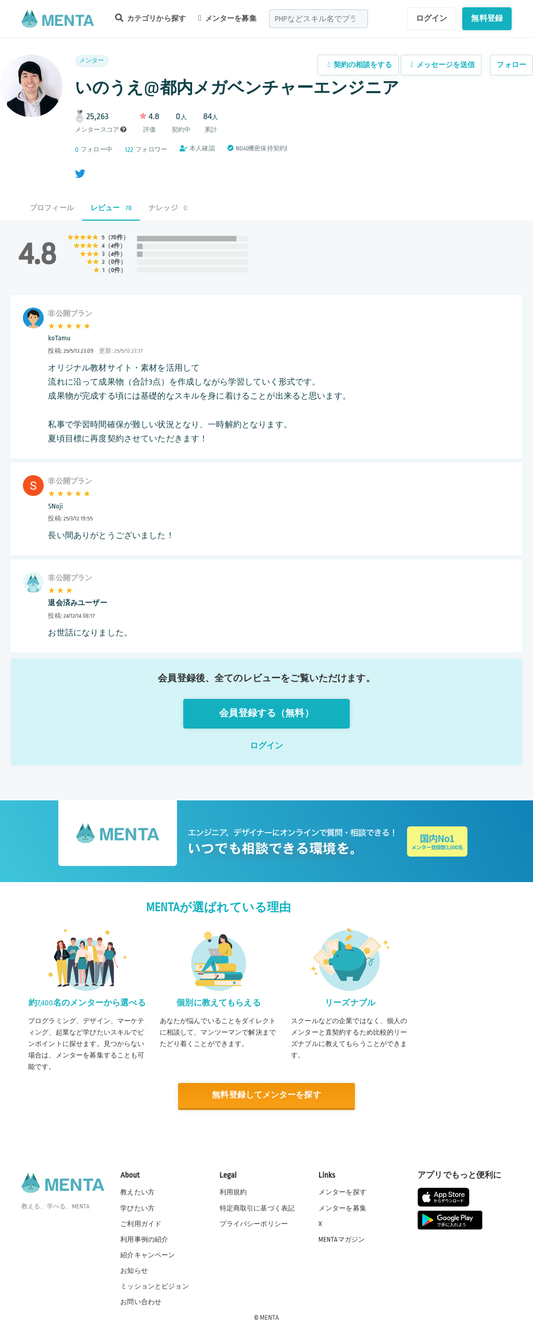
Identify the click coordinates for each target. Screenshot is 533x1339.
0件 (115, 262)
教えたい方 (137, 1192)
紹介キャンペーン (147, 1255)
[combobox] (318, 18)
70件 (117, 237)
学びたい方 (137, 1208)
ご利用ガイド (140, 1223)
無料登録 (487, 18)
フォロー (511, 65)
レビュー (111, 208)
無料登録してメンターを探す (266, 1095)
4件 (115, 246)
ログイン (432, 18)
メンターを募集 (227, 18)
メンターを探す (342, 1192)
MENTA (269, 1317)
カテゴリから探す (150, 18)
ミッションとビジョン (154, 1286)
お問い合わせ (140, 1302)
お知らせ (134, 1270)
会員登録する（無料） (266, 713)
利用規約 (233, 1192)
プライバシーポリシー (254, 1223)
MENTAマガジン (342, 1239)
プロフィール (52, 208)
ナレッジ (167, 208)
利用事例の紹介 (144, 1239)
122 (129, 150)
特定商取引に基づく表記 (257, 1208)
